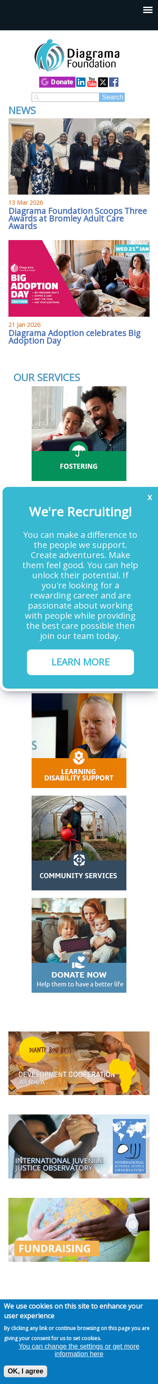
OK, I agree (25, 1371)
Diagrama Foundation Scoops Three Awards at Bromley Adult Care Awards (77, 218)
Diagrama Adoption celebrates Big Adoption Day (74, 336)
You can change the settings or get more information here (79, 1350)
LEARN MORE (80, 661)
